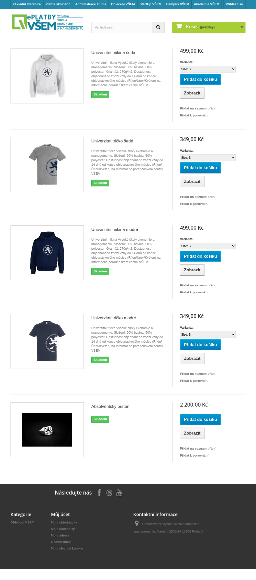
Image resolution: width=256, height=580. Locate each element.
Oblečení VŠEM (123, 4)
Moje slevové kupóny (67, 548)
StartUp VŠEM (150, 4)
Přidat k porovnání (194, 115)
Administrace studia (90, 4)
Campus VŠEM (177, 4)
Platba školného (58, 4)
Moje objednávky (64, 522)
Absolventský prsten (110, 406)
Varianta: (187, 62)
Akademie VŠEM (206, 4)
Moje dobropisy (63, 529)
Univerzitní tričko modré (113, 318)
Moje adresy (60, 535)
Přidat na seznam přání (198, 108)
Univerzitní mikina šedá (113, 52)
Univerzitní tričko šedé (112, 141)
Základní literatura (27, 4)
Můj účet (60, 514)
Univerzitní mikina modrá (114, 229)
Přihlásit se (234, 4)
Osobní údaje (61, 542)
